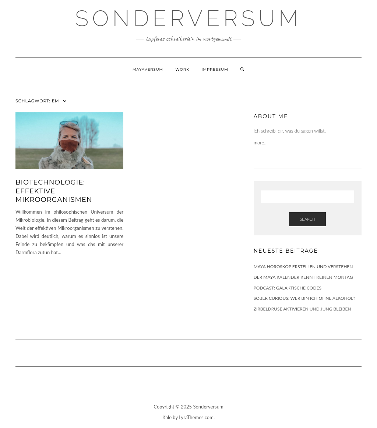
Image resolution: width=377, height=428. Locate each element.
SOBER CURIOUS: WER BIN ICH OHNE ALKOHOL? (304, 298)
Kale (167, 417)
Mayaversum (148, 69)
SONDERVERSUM (188, 18)
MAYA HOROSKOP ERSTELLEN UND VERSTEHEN (303, 266)
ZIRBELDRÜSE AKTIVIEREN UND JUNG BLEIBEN (302, 309)
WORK (183, 69)
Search (307, 219)
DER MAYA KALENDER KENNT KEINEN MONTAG (303, 277)
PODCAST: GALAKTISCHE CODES (287, 288)
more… (261, 142)
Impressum (214, 69)
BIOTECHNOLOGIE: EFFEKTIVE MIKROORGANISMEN (53, 191)
